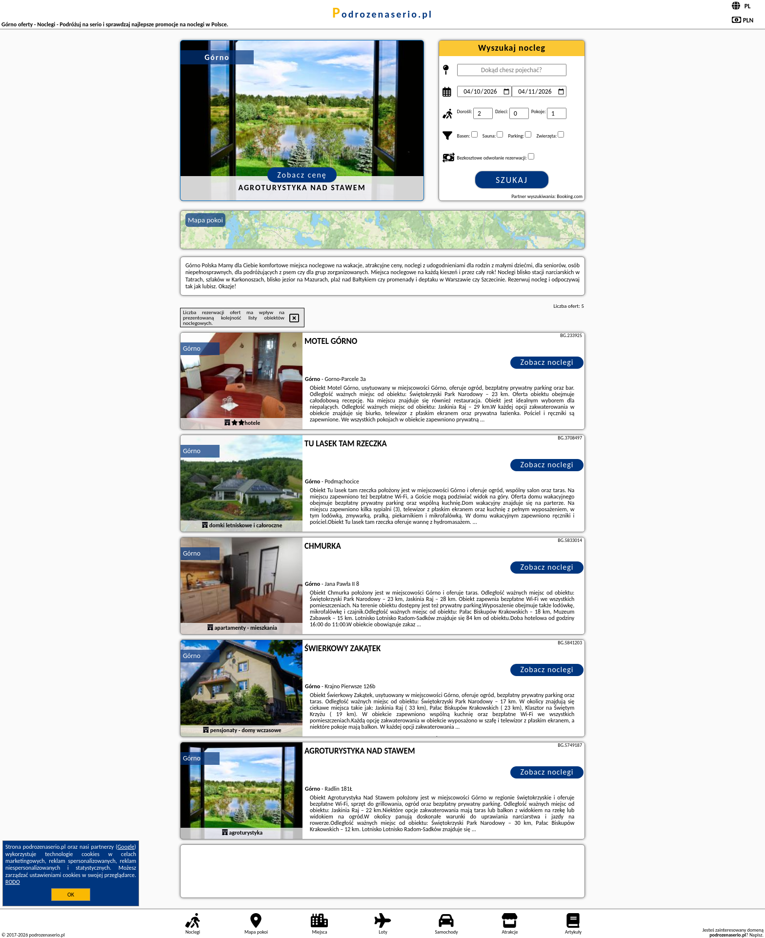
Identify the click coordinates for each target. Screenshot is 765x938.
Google (126, 846)
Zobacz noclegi (547, 362)
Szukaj (512, 180)
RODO (12, 881)
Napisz (756, 935)
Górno (192, 348)
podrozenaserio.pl (382, 14)
